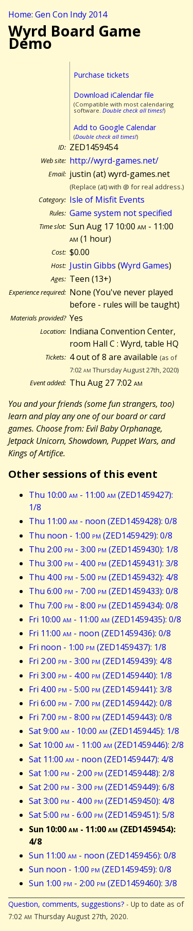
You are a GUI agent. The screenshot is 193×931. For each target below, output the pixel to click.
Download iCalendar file (114, 95)
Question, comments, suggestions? (66, 904)
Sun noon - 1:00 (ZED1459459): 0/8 (100, 869)
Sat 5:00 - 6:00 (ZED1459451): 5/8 (101, 814)
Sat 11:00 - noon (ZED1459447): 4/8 (101, 759)
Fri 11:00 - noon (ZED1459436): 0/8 (100, 633)
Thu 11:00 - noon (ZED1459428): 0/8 (103, 521)
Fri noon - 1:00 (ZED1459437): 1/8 (97, 647)
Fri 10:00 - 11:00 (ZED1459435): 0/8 (105, 619)
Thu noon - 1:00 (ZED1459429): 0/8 (100, 535)
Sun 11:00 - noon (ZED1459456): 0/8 (102, 855)
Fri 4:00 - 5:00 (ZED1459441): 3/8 (100, 689)
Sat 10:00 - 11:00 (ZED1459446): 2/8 (106, 744)
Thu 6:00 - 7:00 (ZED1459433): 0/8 (103, 591)
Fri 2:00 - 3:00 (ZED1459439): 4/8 (100, 661)
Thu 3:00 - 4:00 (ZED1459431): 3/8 (103, 563)
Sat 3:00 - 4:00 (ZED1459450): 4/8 (101, 801)
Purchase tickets (101, 75)
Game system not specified (120, 213)
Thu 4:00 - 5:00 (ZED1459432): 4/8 (103, 577)
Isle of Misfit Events (107, 199)
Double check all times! (133, 110)
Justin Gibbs (92, 265)
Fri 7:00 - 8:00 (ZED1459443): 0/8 (100, 717)
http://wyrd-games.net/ (114, 160)
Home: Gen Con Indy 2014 (57, 14)
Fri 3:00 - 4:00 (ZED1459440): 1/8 (100, 675)
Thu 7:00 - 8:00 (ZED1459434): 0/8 (103, 605)
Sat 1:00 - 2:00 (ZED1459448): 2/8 (101, 773)
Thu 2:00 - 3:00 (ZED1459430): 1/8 (103, 549)
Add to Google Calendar (115, 127)
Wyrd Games (144, 265)
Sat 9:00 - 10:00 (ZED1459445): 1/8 (104, 731)
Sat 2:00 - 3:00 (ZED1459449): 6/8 (101, 787)
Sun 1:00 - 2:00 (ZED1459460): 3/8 (103, 883)
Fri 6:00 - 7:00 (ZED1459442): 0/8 (100, 703)
